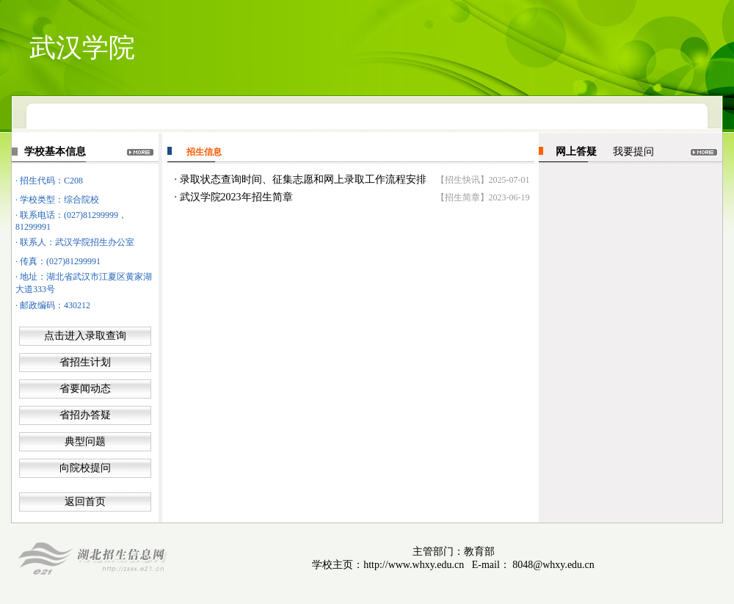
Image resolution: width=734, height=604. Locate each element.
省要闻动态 (85, 388)
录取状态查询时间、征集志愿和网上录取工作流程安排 (303, 179)
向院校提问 (85, 467)
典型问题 (85, 441)
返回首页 (85, 501)
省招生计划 (85, 362)
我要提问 (633, 151)
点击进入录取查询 (85, 335)
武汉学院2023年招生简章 (236, 197)
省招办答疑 (85, 415)
